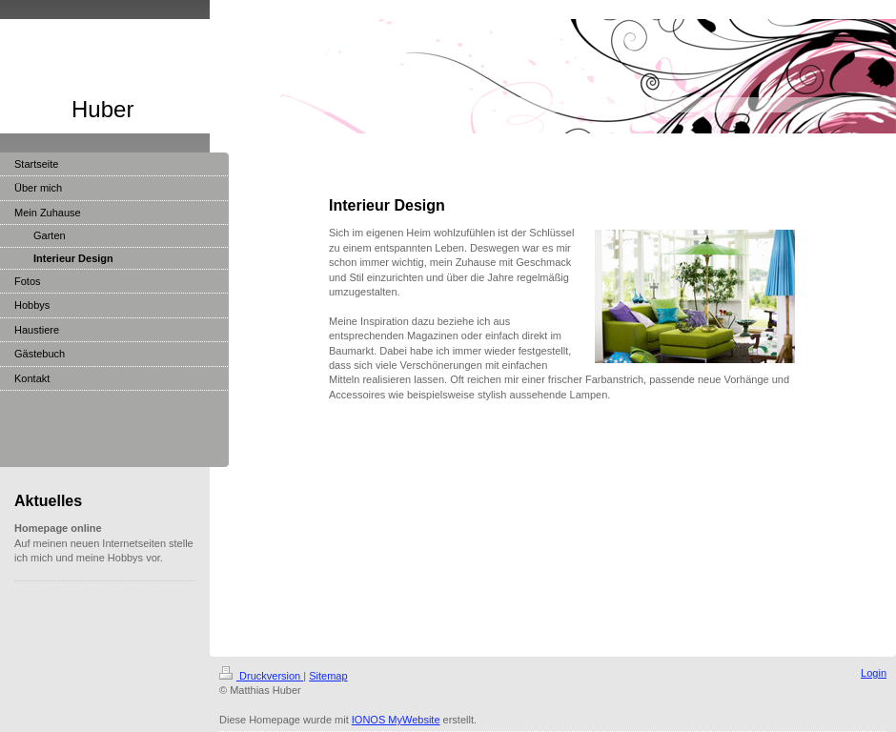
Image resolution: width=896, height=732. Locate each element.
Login (873, 673)
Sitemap (328, 675)
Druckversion (261, 675)
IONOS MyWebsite (396, 719)
